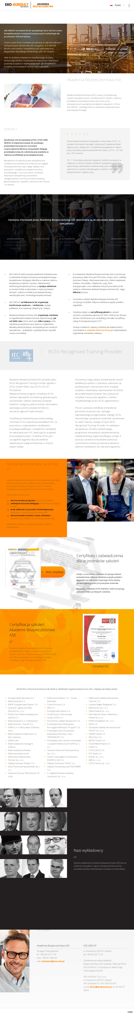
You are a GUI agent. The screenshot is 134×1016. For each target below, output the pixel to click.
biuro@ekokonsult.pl (101, 986)
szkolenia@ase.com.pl (53, 961)
